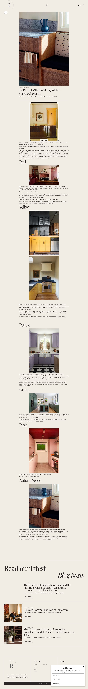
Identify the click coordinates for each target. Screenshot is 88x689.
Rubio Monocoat (33, 532)
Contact (45, 664)
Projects (36, 667)
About (35, 669)
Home (35, 664)
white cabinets (29, 153)
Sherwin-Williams (58, 416)
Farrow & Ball (34, 199)
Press (35, 671)
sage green (55, 153)
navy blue (47, 153)
